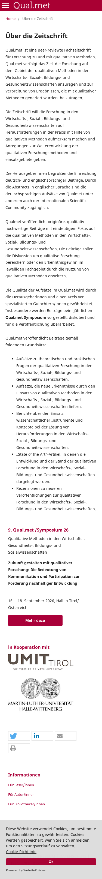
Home (10, 18)
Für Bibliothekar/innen (26, 804)
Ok (51, 862)
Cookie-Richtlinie (21, 851)
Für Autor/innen (21, 794)
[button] (19, 736)
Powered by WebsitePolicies (25, 870)
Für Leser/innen (21, 784)
